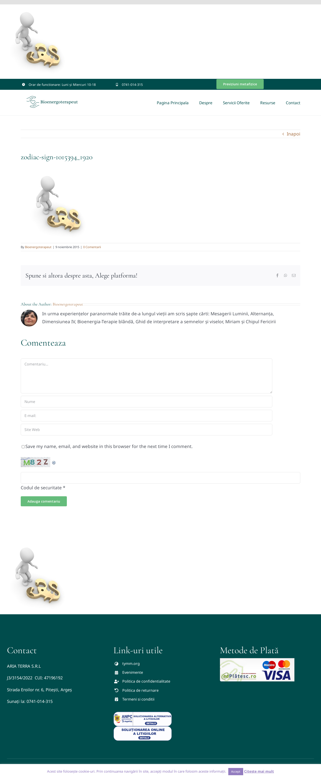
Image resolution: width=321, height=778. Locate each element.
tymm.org (131, 663)
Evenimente (132, 672)
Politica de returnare (140, 690)
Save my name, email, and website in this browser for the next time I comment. (109, 446)
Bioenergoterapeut (38, 247)
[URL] (146, 429)
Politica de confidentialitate (146, 681)
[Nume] (146, 401)
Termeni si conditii (138, 699)
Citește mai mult (259, 771)
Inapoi (293, 134)
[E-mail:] (146, 415)
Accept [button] (235, 771)
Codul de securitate (41, 488)
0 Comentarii (92, 247)
